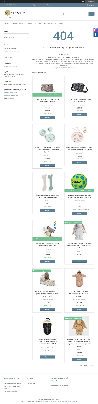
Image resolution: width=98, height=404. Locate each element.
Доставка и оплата (50, 23)
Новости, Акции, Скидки (11, 52)
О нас (30, 23)
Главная (6, 23)
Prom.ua (58, 399)
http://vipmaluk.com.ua (12, 92)
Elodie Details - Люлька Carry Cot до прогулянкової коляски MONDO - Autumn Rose (47, 293)
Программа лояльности (11, 391)
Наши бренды (31, 384)
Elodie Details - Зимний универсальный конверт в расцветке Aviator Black (47, 341)
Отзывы (6, 44)
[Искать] (91, 14)
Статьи (61, 23)
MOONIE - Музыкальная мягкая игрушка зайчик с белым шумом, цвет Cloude (79, 245)
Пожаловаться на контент (49, 401)
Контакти (38, 23)
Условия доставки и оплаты (12, 384)
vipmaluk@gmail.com (11, 95)
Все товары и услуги (86, 365)
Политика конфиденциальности (67, 401)
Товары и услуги (9, 37)
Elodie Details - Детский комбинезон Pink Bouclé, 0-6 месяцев (79, 293)
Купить (47, 117)
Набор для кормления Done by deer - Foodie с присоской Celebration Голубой (47, 149)
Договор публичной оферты (59, 386)
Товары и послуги (17, 23)
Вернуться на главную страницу (63, 68)
